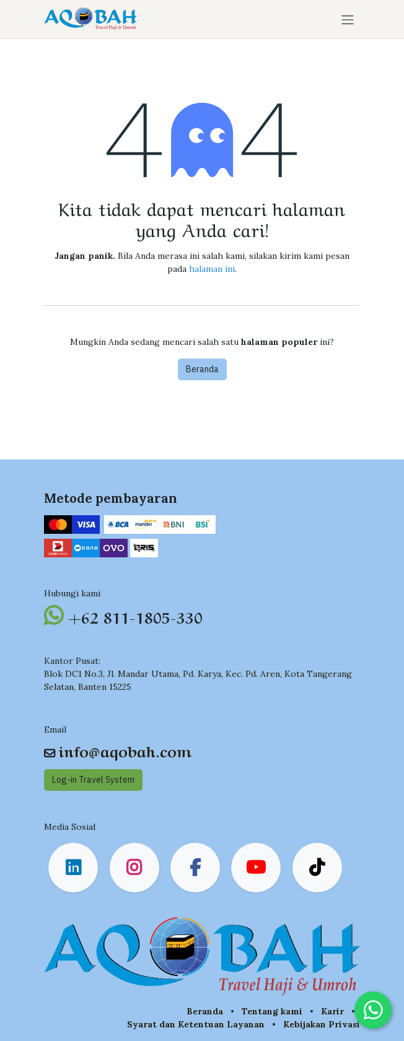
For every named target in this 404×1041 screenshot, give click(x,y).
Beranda (202, 369)
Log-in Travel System (93, 779)
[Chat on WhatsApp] (373, 1010)
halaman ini (212, 268)
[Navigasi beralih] (347, 19)
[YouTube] (256, 867)
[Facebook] (195, 867)
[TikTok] (317, 867)
